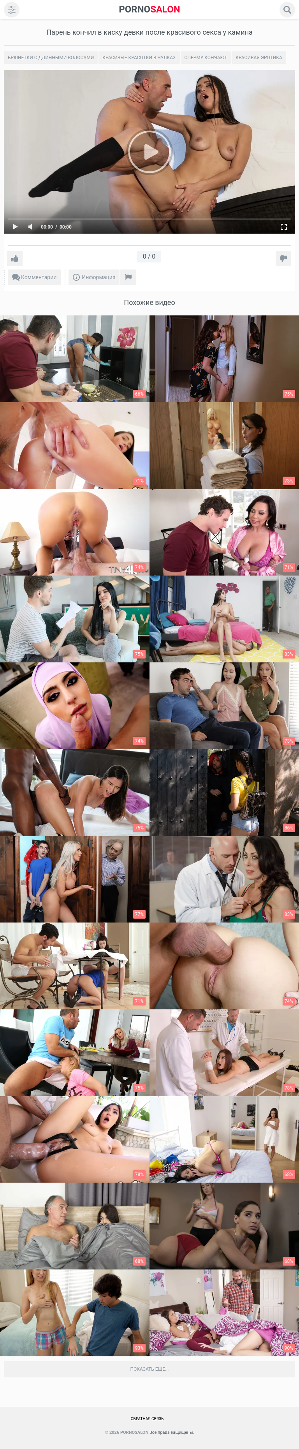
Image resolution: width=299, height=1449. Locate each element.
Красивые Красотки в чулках (139, 57)
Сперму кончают (206, 57)
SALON (149, 9)
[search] (287, 10)
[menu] (11, 10)
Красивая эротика (259, 57)
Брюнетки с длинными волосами (51, 57)
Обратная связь (147, 1419)
